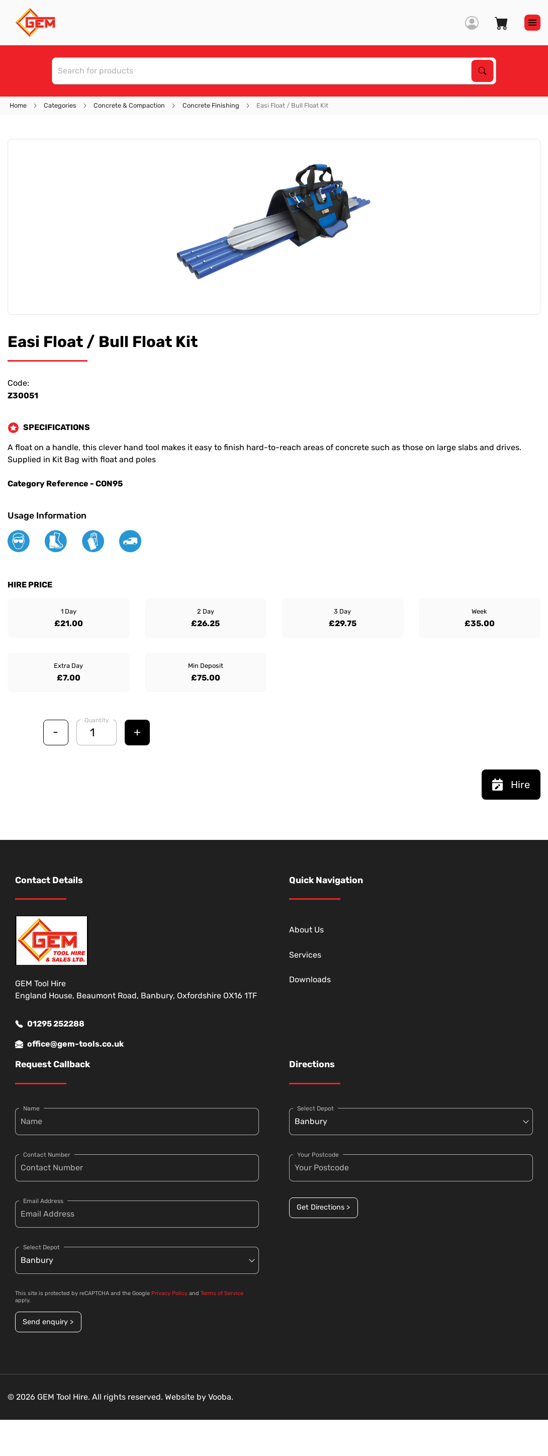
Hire (511, 785)
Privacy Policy (169, 1293)
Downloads (310, 979)
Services (305, 955)
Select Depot (41, 1247)
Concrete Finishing (210, 105)
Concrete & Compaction (129, 105)
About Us (306, 929)
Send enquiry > (48, 1322)
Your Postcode (318, 1154)
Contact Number (46, 1154)
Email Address (43, 1201)
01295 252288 (49, 1024)
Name (31, 1108)
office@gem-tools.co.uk (69, 1044)
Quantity (96, 720)
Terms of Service (222, 1293)
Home (18, 105)
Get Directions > (323, 1207)
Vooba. (220, 1397)
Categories (60, 105)
